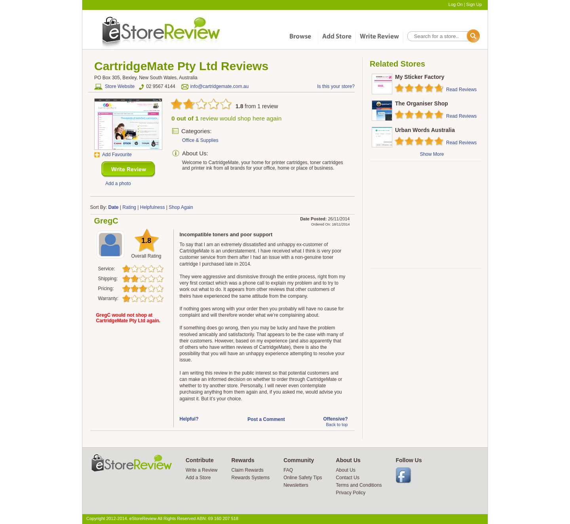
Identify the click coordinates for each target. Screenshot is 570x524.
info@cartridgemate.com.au (219, 86)
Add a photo (118, 183)
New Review (128, 169)
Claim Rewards (247, 470)
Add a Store (198, 477)
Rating (129, 207)
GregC (106, 220)
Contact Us (347, 477)
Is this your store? (336, 86)
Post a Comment (266, 419)
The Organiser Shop (421, 103)
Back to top (337, 424)
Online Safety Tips (302, 477)
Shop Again (181, 207)
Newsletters (295, 485)
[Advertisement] (425, 214)
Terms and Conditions (359, 485)
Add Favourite (117, 154)
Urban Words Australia (425, 130)
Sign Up (474, 4)
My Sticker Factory (420, 77)
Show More (432, 154)
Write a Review (201, 470)
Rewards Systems (250, 477)
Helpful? (189, 419)
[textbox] (443, 36)
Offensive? (335, 419)
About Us (345, 470)
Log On (455, 4)
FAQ (288, 470)
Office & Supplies (200, 140)
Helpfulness (152, 207)
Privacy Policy (351, 492)
